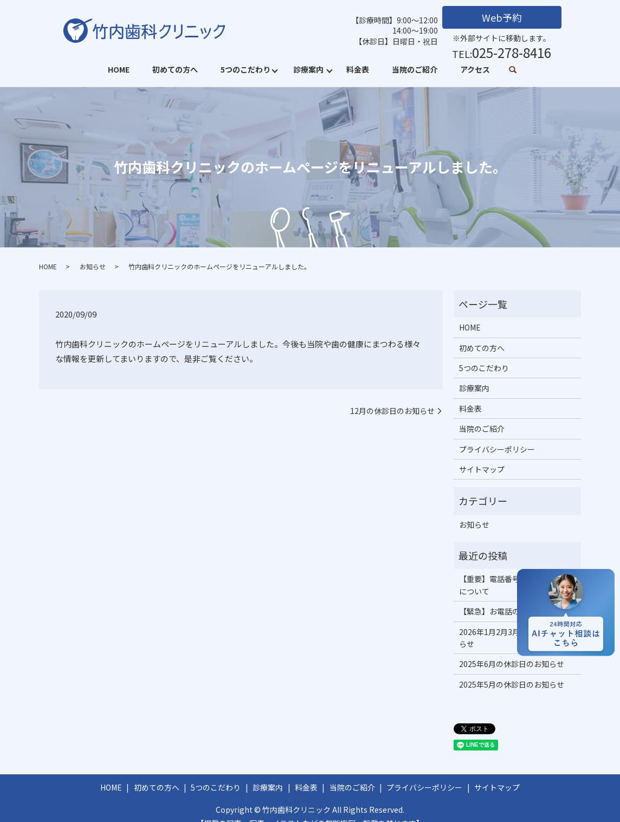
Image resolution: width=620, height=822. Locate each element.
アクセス (475, 69)
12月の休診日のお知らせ (392, 411)
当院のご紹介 (414, 69)
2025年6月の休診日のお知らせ (511, 663)
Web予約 (502, 17)
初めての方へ (175, 69)
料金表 (357, 69)
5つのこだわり (245, 69)
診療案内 (308, 69)
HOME (119, 69)
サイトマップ (482, 469)
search (512, 70)
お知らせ (93, 266)
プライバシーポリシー (497, 449)
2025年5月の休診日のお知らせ (511, 684)
